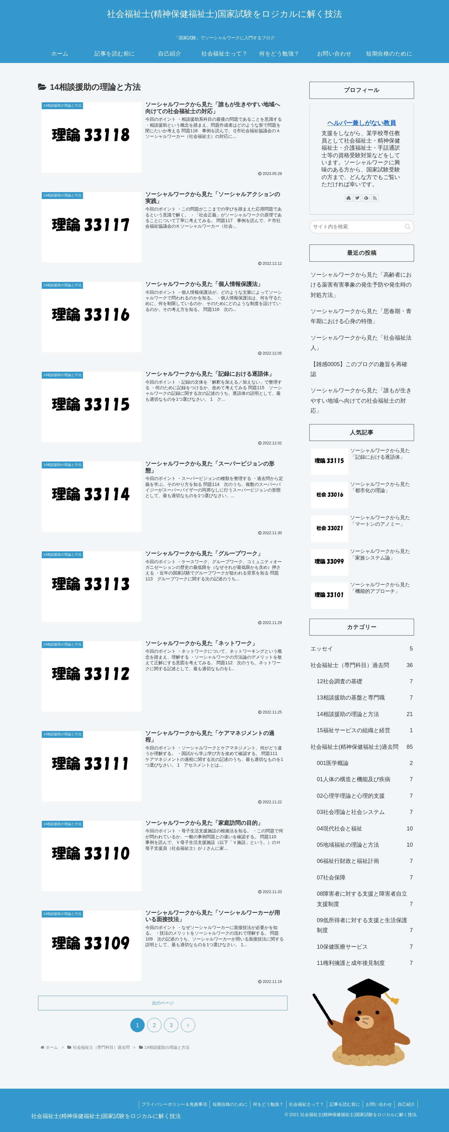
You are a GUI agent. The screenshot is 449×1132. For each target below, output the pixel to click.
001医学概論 (365, 763)
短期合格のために (224, 1104)
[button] (407, 226)
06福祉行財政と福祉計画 (365, 861)
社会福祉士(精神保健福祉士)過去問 (362, 747)
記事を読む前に (342, 1104)
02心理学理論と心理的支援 (365, 796)
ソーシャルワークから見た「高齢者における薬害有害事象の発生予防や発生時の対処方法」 (361, 285)
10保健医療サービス (365, 947)
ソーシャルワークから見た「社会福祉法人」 (361, 343)
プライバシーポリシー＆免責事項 (167, 1104)
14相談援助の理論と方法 (365, 714)
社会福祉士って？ (303, 1104)
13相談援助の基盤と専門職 (365, 698)
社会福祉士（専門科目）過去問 (362, 665)
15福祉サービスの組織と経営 (365, 730)
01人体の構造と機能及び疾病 (365, 779)
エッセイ (362, 649)
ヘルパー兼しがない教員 (361, 122)
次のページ (163, 1001)
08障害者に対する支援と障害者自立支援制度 (365, 900)
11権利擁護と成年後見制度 (365, 963)
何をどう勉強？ (264, 1104)
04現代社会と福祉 (365, 829)
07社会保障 (365, 878)
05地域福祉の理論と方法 (365, 845)
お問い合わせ (377, 1104)
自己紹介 (405, 1104)
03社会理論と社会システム (365, 812)
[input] (361, 226)
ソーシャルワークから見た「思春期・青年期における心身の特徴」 (361, 316)
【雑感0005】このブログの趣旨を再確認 (359, 369)
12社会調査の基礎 (365, 681)
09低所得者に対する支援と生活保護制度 (365, 926)
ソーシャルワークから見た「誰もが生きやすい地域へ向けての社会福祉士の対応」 (361, 400)
